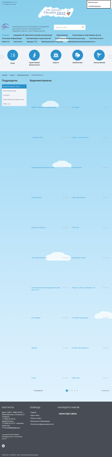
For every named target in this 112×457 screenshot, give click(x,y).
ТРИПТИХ (75, 227)
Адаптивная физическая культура (70, 38)
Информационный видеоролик (42, 167)
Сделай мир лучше (78, 258)
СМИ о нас (6, 104)
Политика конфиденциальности (42, 424)
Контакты (18, 41)
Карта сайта (35, 415)
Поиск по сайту (36, 418)
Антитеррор (35, 318)
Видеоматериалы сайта (11, 86)
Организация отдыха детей (38, 38)
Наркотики (76, 378)
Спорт (33, 378)
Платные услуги (96, 38)
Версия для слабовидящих (94, 4)
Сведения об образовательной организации (32, 35)
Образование (62, 35)
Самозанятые (77, 167)
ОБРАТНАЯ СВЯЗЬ (68, 413)
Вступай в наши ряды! (80, 318)
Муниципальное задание (52, 41)
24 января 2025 (37, 137)
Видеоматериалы (23, 75)
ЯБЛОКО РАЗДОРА (38, 227)
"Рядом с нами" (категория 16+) (83, 288)
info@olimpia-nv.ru (13, 428)
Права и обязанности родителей (43, 107)
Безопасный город (9, 91)
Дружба (34, 348)
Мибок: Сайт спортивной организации (24, 455)
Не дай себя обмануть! (80, 348)
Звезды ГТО (32, 41)
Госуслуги (6, 95)
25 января (75, 107)
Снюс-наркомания (78, 197)
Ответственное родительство (13, 99)
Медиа (12, 75)
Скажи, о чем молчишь (80, 137)
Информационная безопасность (81, 41)
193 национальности (39, 258)
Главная (4, 75)
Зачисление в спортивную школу (86, 35)
